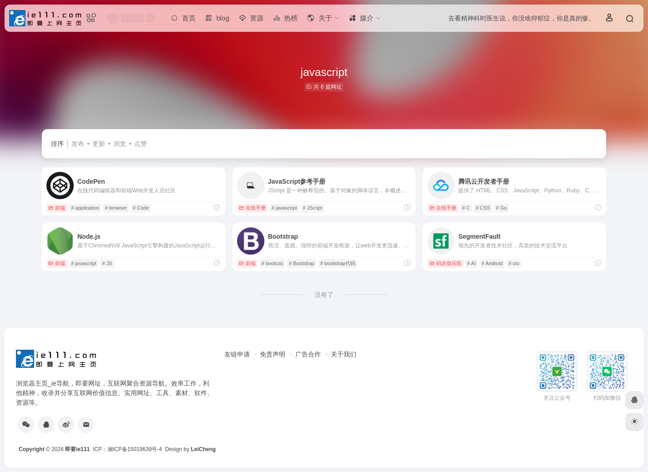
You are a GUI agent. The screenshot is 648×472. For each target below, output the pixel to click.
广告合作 (308, 354)
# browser (116, 208)
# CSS (483, 208)
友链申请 (237, 354)
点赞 (140, 143)
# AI (471, 263)
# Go (501, 208)
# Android (491, 263)
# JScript (312, 208)
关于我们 (343, 354)
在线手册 (252, 208)
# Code (141, 208)
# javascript (284, 208)
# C (466, 208)
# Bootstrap (301, 263)
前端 (56, 208)
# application (85, 208)
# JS (107, 263)
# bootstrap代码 (337, 263)
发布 (77, 143)
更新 (98, 143)
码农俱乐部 (445, 263)
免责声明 (272, 354)
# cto (514, 263)
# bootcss (272, 263)
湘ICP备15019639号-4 (134, 449)
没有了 (324, 294)
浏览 (119, 143)
